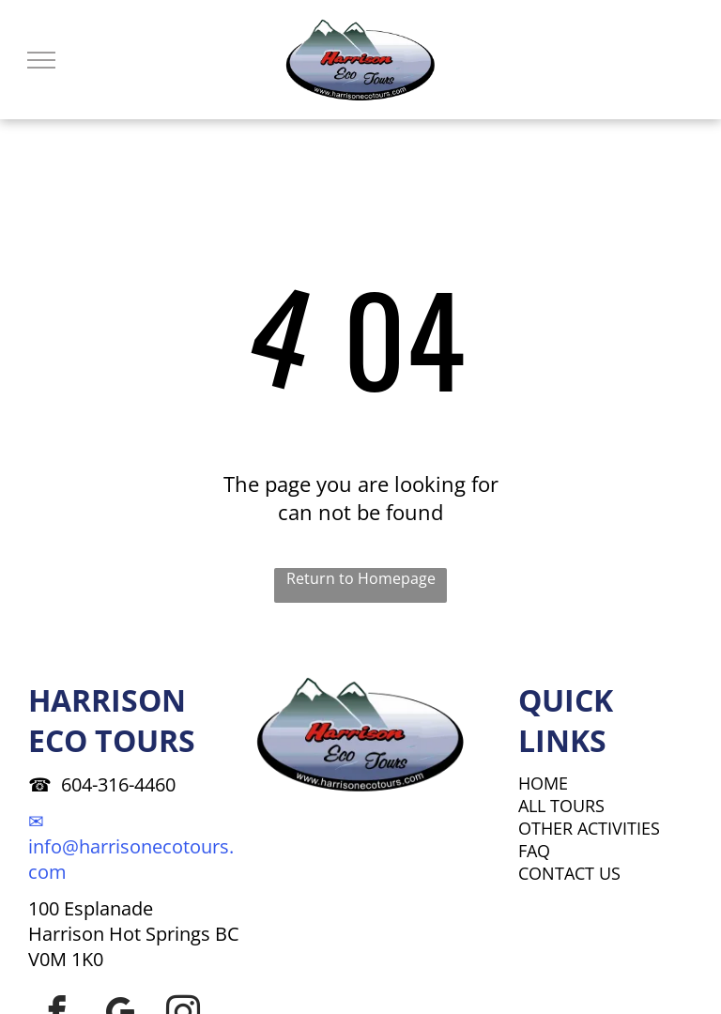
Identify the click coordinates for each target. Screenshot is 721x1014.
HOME (543, 783)
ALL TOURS (561, 805)
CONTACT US (569, 873)
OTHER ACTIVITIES (589, 828)
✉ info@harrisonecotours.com (131, 846)
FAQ (534, 850)
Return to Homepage (361, 578)
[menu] (41, 60)
